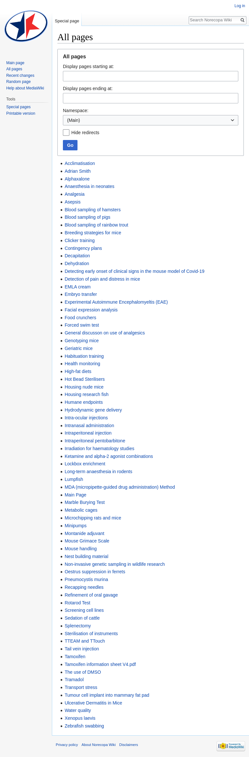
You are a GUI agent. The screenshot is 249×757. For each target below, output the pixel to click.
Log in (239, 6)
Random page (18, 81)
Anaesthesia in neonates (89, 186)
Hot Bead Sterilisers (85, 379)
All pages (14, 69)
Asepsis (72, 201)
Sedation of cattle (82, 618)
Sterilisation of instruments (91, 633)
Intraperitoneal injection (88, 433)
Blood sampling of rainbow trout (96, 224)
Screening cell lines (84, 610)
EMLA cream (77, 286)
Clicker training (80, 240)
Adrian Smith (77, 171)
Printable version (20, 113)
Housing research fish (86, 394)
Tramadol (74, 679)
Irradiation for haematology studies (99, 448)
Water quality (78, 710)
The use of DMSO (83, 672)
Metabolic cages (81, 510)
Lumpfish (74, 479)
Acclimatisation (80, 163)
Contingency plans (83, 248)
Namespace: (76, 110)
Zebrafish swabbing (84, 725)
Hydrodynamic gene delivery (93, 410)
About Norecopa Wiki (99, 745)
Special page (67, 20)
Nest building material (86, 556)
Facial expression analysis (91, 309)
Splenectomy (78, 625)
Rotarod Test (77, 602)
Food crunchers (80, 317)
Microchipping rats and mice (93, 517)
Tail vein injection (82, 648)
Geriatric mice (78, 348)
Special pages (18, 107)
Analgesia (75, 194)
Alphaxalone (77, 178)
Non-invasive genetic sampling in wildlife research (115, 564)
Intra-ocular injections (86, 417)
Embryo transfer (81, 294)
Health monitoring (82, 363)
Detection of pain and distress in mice (102, 279)
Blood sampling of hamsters (93, 209)
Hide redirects (85, 132)
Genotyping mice (82, 340)
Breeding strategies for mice (93, 232)
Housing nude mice (84, 387)
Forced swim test (82, 325)
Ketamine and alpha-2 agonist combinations (109, 456)
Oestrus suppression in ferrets (95, 571)
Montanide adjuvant (84, 533)
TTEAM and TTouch (85, 641)
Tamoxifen (75, 656)
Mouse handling (81, 548)
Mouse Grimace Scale (87, 540)
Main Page (75, 494)
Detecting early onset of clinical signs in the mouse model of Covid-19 (134, 271)
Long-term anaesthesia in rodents (98, 471)
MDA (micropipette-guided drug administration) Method (120, 487)
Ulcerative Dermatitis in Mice (93, 702)
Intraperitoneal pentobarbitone (95, 440)
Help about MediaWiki (25, 88)
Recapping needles (84, 587)
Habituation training (84, 356)
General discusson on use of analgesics (105, 332)
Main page (15, 63)
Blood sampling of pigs (87, 217)
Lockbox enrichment (85, 463)
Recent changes (20, 75)
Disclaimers (128, 745)
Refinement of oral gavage (91, 595)
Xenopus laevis (80, 718)
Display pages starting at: (88, 66)
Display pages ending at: (88, 88)
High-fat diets (78, 371)
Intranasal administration (89, 425)
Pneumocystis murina (86, 579)
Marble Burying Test (84, 502)
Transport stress (81, 687)
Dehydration (77, 263)
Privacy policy (67, 745)
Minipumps (76, 525)
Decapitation (77, 255)
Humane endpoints (84, 402)
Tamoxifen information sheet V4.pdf (100, 664)
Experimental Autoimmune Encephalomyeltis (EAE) (116, 302)
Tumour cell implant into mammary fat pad (107, 695)
